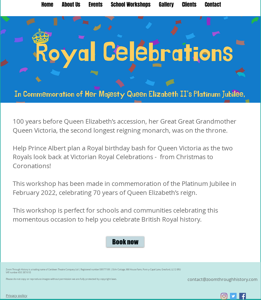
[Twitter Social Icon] (233, 296)
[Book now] (125, 241)
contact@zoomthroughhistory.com (223, 279)
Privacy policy (16, 295)
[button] (131, 4)
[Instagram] (224, 296)
